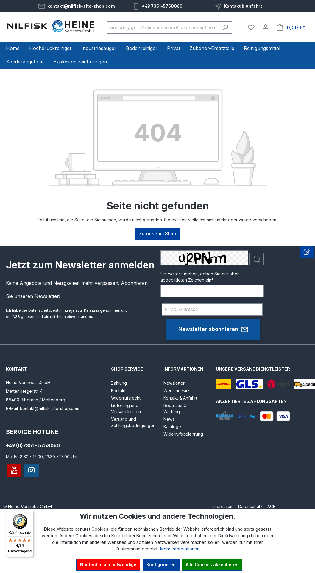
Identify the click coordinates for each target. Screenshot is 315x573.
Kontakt (118, 390)
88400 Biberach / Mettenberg (35, 399)
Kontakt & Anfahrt (243, 6)
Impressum (223, 506)
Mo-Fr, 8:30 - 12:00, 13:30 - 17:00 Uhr (42, 456)
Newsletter (174, 383)
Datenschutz (250, 506)
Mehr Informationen (179, 549)
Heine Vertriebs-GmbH (28, 382)
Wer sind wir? (176, 390)
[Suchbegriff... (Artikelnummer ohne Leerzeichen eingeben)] (163, 27)
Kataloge (172, 426)
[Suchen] (225, 27)
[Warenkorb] (291, 27)
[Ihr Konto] (265, 27)
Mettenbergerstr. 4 (24, 391)
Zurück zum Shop (157, 233)
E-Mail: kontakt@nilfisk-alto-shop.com (42, 408)
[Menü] (30, 514)
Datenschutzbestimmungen (52, 310)
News (168, 419)
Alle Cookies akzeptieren (212, 564)
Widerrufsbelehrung (183, 434)
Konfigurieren (161, 564)
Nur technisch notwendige (108, 564)
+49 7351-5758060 (162, 6)
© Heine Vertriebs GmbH (27, 506)
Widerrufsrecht (126, 397)
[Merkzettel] (251, 27)
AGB (16, 316)
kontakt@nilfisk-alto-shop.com (81, 6)
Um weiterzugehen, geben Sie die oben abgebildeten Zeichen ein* (200, 276)
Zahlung (119, 383)
